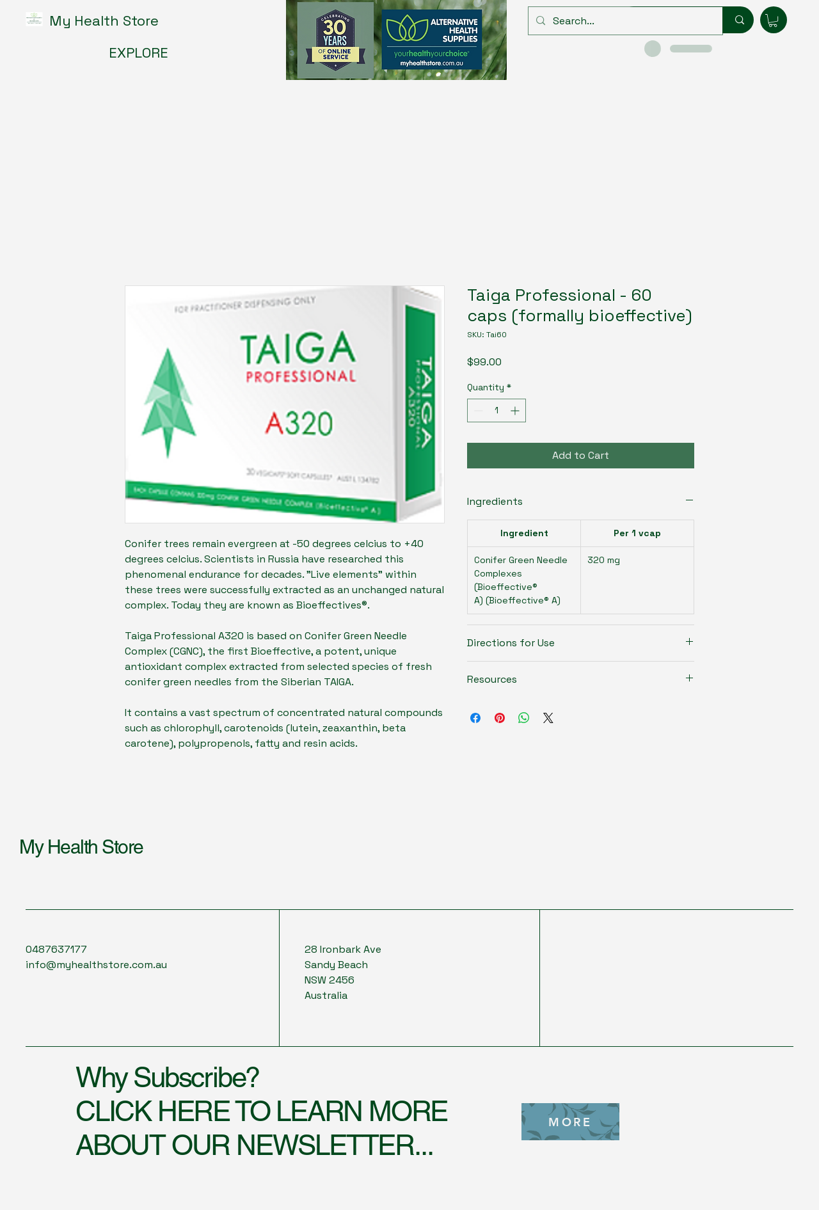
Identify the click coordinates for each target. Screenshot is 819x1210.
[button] (773, 20)
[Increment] (516, 410)
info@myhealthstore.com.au (96, 964)
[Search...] (624, 21)
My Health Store (81, 847)
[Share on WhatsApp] (524, 718)
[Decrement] (477, 410)
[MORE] (570, 1121)
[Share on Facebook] (475, 718)
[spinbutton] (496, 410)
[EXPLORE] (142, 52)
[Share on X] (548, 718)
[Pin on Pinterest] (499, 718)
